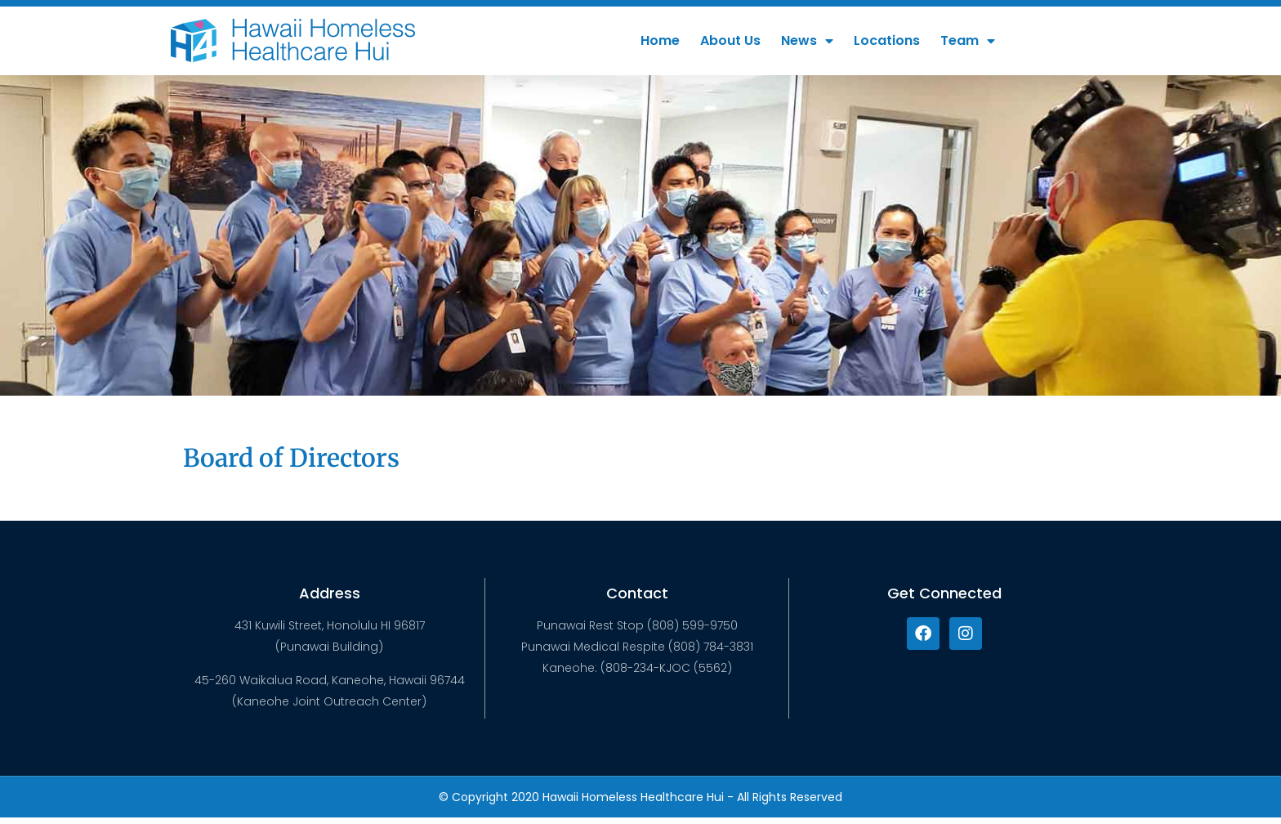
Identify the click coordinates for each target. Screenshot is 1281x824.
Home (660, 40)
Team (967, 41)
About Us (730, 40)
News (807, 41)
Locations (887, 40)
